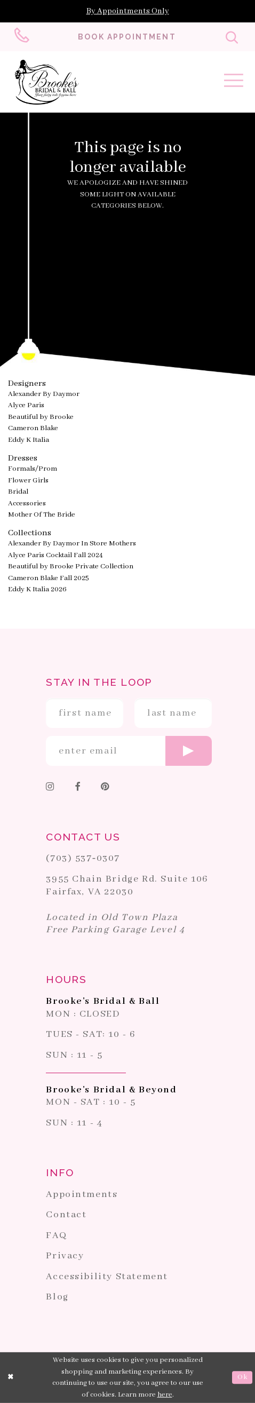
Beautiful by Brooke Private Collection (70, 566)
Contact (66, 1214)
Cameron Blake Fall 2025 (48, 578)
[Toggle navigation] (233, 82)
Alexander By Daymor (43, 394)
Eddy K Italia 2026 (37, 589)
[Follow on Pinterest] (104, 788)
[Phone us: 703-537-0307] (23, 36)
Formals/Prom (32, 468)
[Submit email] (188, 751)
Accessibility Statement (107, 1276)
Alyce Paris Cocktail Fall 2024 (55, 555)
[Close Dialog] (11, 1377)
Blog (57, 1297)
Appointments (81, 1194)
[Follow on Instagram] (50, 788)
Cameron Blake (33, 428)
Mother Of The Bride (41, 514)
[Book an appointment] (127, 36)
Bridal (18, 491)
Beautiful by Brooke (41, 417)
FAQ (56, 1235)
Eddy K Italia (28, 440)
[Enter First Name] (84, 713)
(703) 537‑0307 (83, 858)
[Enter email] (128, 751)
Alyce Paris (26, 405)
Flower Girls (28, 480)
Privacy (65, 1256)
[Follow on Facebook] (78, 788)
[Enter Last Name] (173, 713)
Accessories (27, 503)
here (164, 1394)
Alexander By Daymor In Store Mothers (72, 543)
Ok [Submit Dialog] (242, 1377)
